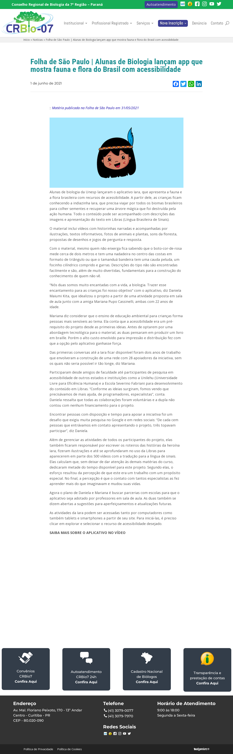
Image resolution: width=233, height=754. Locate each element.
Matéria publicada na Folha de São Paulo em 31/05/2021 (95, 108)
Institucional (74, 23)
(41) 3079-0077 (118, 710)
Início (26, 39)
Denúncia (199, 23)
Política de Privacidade (38, 749)
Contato (217, 23)
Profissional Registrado (110, 23)
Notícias (38, 39)
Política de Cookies (69, 749)
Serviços (143, 23)
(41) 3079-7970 (118, 715)
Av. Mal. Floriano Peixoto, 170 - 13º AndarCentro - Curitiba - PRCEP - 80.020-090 (47, 715)
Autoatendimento (161, 4)
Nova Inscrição (171, 23)
